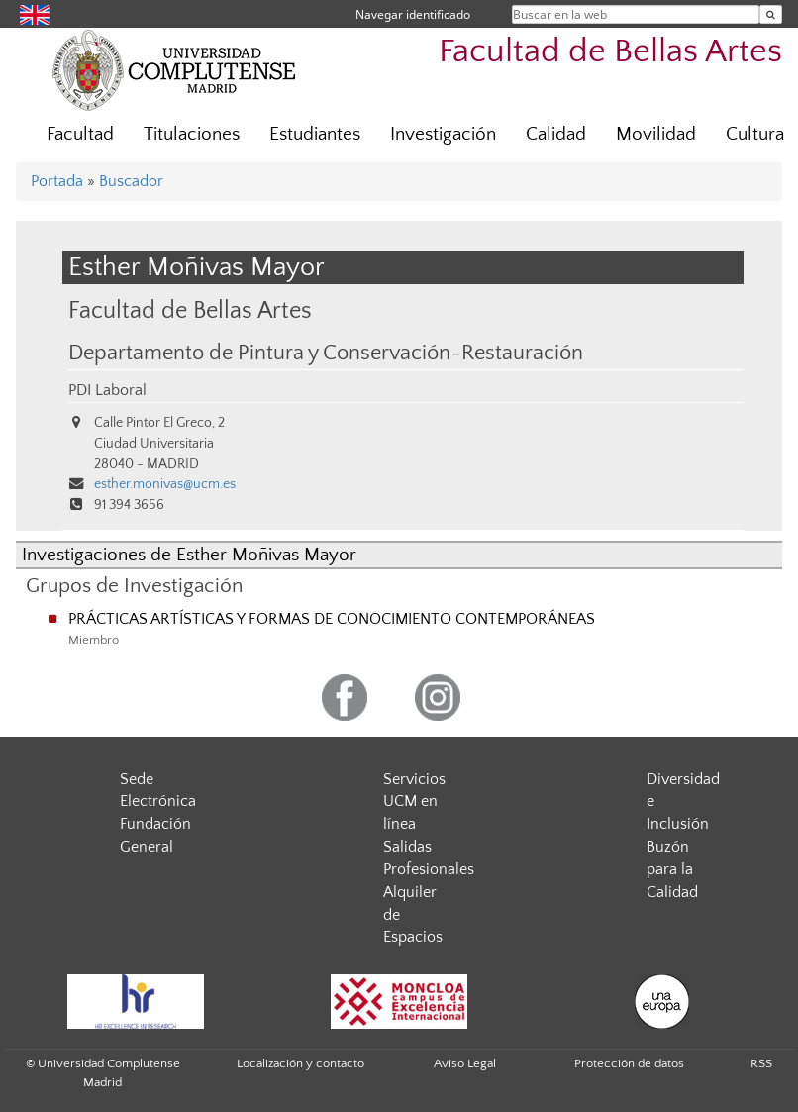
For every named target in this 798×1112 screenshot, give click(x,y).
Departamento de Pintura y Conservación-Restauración (325, 353)
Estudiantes (314, 134)
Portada (57, 181)
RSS (761, 1063)
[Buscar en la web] (770, 14)
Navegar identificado (412, 14)
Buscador (131, 181)
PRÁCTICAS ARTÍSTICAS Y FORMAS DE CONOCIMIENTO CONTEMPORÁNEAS (331, 619)
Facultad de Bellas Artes (610, 52)
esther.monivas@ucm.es (165, 484)
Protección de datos (629, 1063)
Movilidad (656, 134)
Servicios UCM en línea (414, 802)
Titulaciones (192, 134)
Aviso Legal (465, 1063)
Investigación (443, 134)
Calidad (556, 134)
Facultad (80, 134)
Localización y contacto (300, 1063)
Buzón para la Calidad (672, 869)
